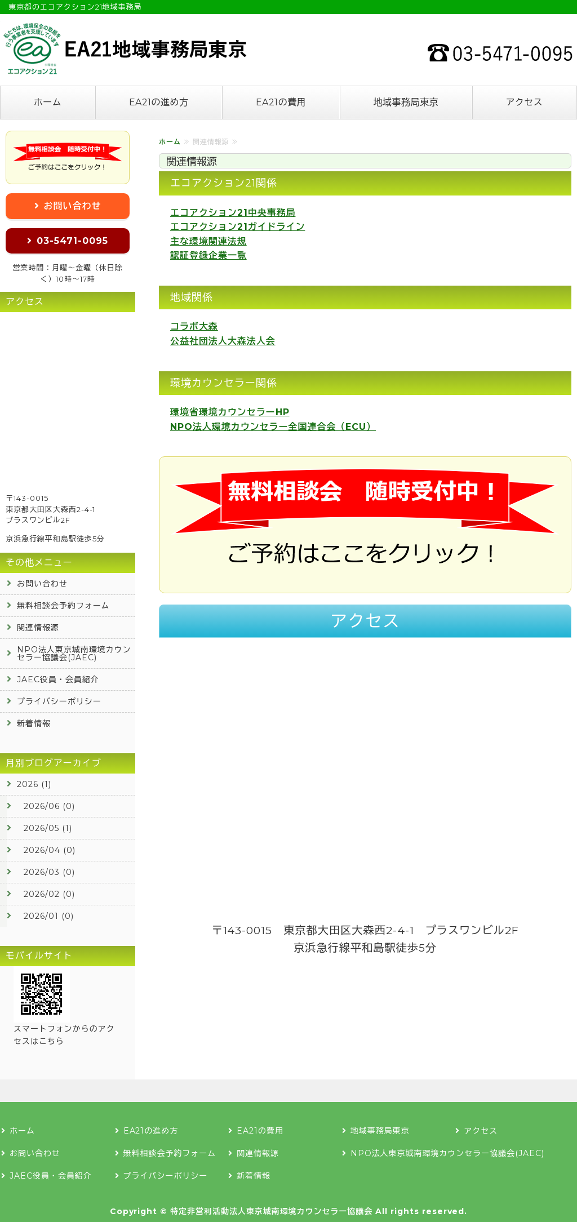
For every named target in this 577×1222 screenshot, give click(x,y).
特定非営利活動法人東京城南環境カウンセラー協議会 (271, 1211)
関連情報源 (38, 628)
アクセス (524, 102)
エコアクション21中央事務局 (232, 212)
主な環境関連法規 (208, 241)
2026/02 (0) (49, 894)
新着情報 (34, 723)
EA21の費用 (281, 102)
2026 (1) (34, 784)
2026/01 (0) (49, 916)
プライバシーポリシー (59, 701)
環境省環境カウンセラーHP (229, 412)
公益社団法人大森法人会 (223, 341)
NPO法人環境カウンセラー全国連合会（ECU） (273, 426)
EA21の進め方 (159, 102)
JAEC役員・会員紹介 (58, 679)
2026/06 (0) (49, 806)
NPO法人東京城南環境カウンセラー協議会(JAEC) (74, 654)
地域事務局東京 (406, 102)
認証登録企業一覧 (208, 255)
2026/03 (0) (49, 872)
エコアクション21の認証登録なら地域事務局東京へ (124, 48)
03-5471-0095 (72, 240)
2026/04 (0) (50, 850)
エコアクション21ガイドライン (237, 226)
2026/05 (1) (48, 828)
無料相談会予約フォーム (63, 606)
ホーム (47, 102)
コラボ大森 (194, 326)
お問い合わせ (72, 206)
